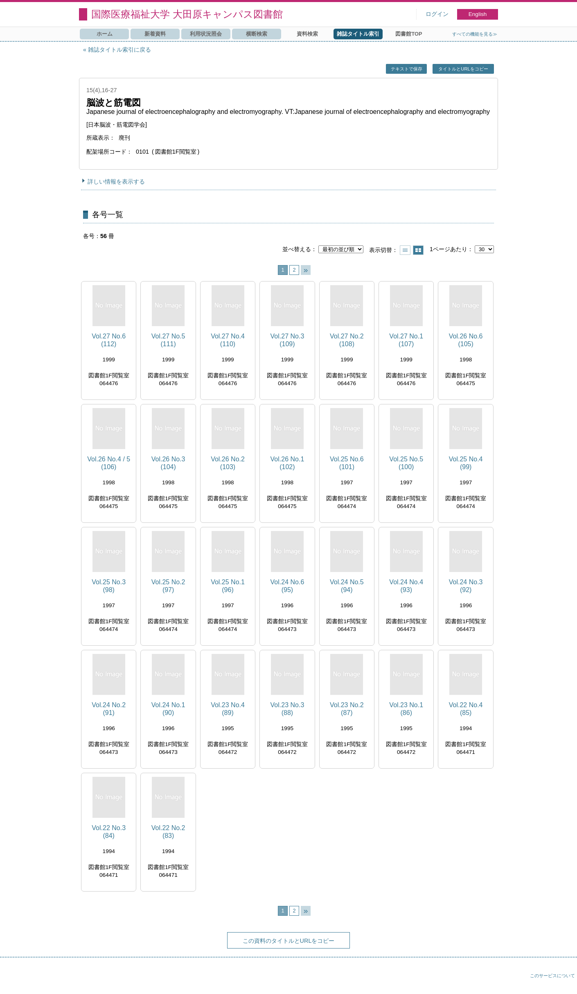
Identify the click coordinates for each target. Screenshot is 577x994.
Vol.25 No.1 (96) (228, 586)
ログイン (437, 14)
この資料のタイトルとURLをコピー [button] (289, 940)
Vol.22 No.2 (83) (168, 831)
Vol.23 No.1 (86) (406, 708)
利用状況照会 (206, 34)
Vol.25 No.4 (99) (466, 463)
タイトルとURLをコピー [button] (463, 68)
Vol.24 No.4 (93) (406, 586)
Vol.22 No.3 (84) (109, 831)
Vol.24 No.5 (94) (347, 586)
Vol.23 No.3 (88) (287, 708)
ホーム (105, 34)
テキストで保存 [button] (406, 68)
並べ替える (296, 249)
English (478, 14)
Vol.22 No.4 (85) (466, 708)
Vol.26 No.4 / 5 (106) (108, 463)
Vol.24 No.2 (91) (109, 708)
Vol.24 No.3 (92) (466, 586)
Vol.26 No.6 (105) (466, 340)
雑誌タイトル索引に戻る (119, 49)
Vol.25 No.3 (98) (109, 586)
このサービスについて (552, 975)
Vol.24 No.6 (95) (287, 586)
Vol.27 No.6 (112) (109, 340)
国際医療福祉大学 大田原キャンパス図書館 (187, 14)
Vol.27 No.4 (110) (228, 340)
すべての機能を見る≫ (474, 34)
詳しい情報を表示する (116, 181)
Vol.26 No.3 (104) (168, 463)
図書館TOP (408, 34)
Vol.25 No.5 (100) (406, 463)
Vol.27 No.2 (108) (347, 340)
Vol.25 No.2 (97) (168, 586)
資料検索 (307, 34)
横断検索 (256, 34)
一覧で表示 (405, 250)
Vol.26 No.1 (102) (287, 463)
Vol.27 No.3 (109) (287, 340)
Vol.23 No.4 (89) (228, 708)
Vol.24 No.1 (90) (168, 708)
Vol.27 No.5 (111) (168, 340)
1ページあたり (448, 249)
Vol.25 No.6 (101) (347, 463)
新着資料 (155, 34)
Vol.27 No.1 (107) (406, 340)
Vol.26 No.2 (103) (228, 463)
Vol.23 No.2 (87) (347, 708)
